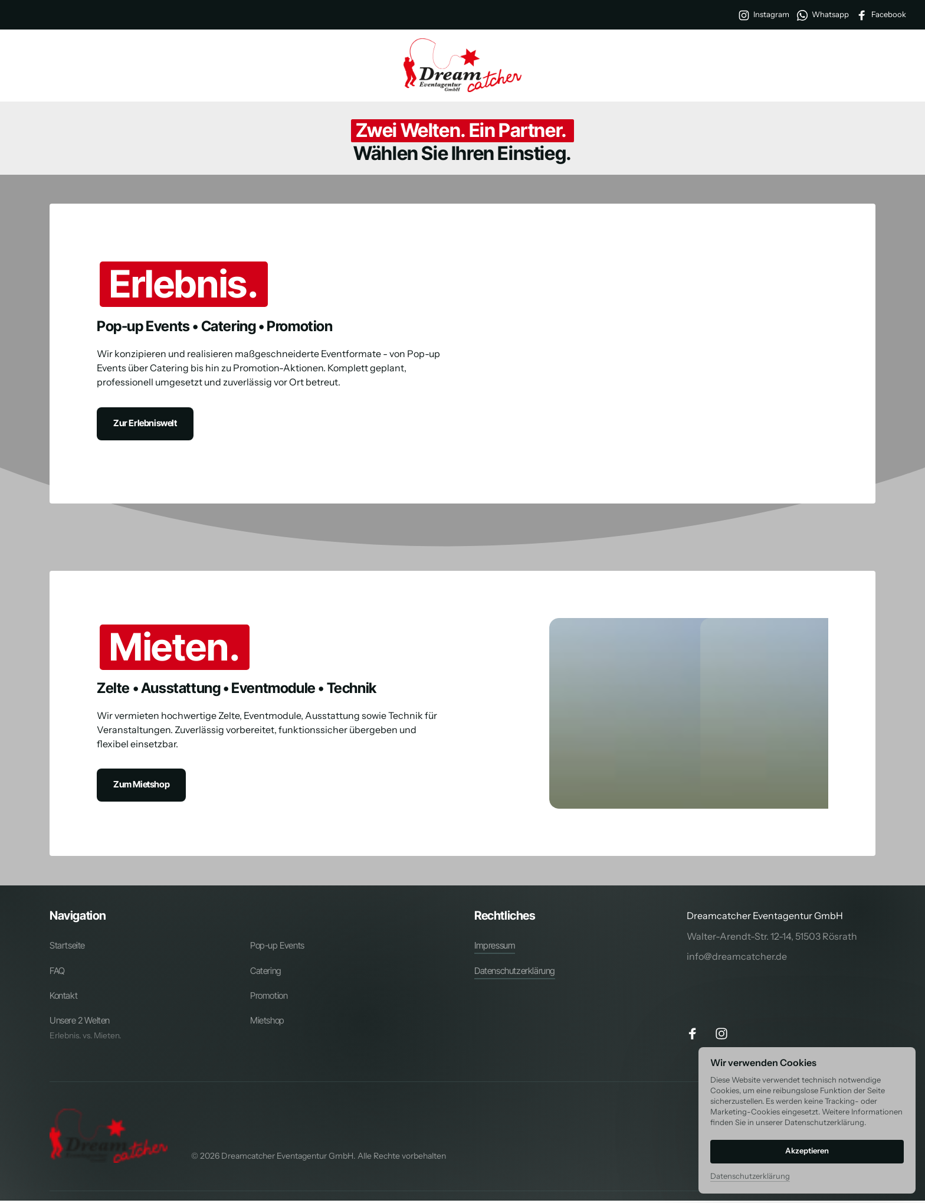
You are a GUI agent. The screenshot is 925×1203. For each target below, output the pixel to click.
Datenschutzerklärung (750, 1176)
